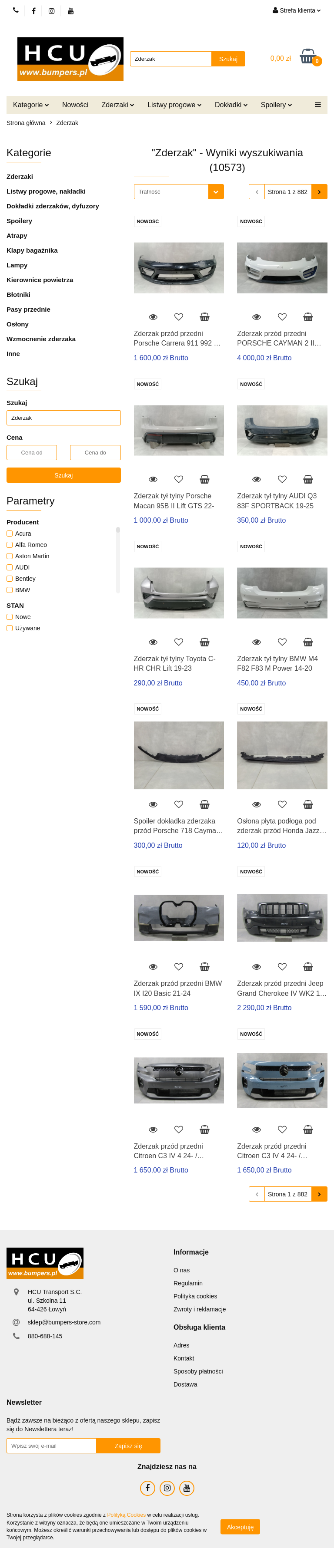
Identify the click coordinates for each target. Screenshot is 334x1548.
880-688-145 (45, 1336)
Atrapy (17, 235)
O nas (182, 1270)
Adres (182, 1345)
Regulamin (188, 1283)
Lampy (17, 265)
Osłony (18, 324)
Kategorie (31, 105)
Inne (13, 353)
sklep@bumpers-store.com (64, 1322)
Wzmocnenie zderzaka (41, 339)
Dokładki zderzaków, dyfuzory (53, 206)
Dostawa (185, 1384)
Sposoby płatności (198, 1371)
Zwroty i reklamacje (200, 1309)
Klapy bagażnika (32, 250)
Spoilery (276, 105)
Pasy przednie (28, 309)
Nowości (75, 105)
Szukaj (63, 475)
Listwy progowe (174, 105)
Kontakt (184, 1358)
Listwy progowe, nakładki (46, 191)
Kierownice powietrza (40, 279)
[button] (191, 1252)
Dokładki (231, 105)
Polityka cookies (195, 1296)
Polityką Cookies (126, 1515)
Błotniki (18, 294)
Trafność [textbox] (149, 191)
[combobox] (179, 191)
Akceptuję (240, 1526)
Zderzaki (117, 105)
